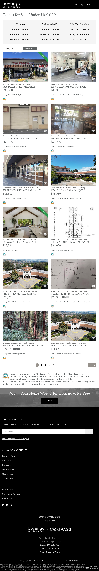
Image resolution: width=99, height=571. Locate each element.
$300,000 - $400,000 (49, 29)
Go (89, 431)
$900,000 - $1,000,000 (49, 40)
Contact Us (8, 499)
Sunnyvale (7, 461)
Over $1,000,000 (79, 40)
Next (92, 365)
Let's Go (49, 401)
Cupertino (7, 474)
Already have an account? (12, 439)
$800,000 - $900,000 (19, 40)
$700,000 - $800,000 (79, 35)
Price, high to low (11, 49)
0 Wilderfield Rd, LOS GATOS (70, 294)
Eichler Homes (10, 456)
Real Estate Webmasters (43, 561)
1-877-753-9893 (73, 561)
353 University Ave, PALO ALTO (22, 190)
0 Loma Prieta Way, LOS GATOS (70, 242)
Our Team (7, 490)
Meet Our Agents (11, 494)
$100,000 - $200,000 (79, 24)
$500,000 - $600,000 (19, 35)
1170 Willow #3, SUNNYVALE (20, 138)
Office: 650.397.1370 (49, 548)
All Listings (19, 24)
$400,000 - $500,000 (79, 29)
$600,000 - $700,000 (49, 35)
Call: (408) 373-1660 (82, 5)
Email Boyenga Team (49, 552)
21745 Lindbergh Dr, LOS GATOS (23, 345)
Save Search (29, 49)
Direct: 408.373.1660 (49, 545)
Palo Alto (7, 465)
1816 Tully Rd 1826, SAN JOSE (68, 345)
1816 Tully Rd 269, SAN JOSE (68, 190)
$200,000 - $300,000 (19, 29)
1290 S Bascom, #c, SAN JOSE (68, 87)
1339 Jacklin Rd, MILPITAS (19, 87)
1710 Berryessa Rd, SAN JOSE (68, 138)
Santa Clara (8, 478)
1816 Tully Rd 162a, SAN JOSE (20, 294)
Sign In (26, 439)
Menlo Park (8, 469)
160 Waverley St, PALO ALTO (20, 242)
